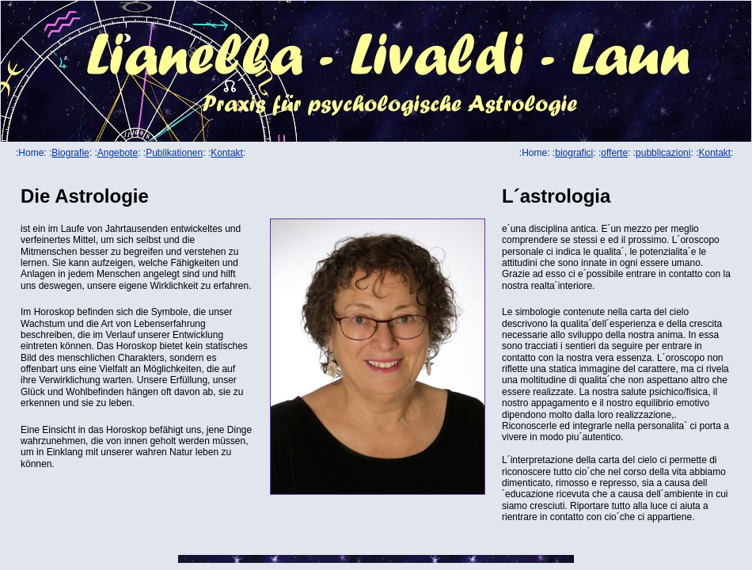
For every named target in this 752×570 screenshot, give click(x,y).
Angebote (117, 152)
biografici (574, 152)
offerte (614, 152)
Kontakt (227, 152)
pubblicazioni (663, 152)
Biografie (70, 152)
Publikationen (174, 152)
